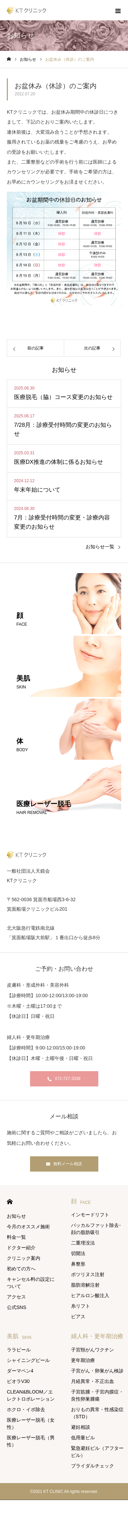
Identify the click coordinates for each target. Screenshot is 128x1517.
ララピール (19, 1349)
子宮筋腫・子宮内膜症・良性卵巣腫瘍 (97, 1395)
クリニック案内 (23, 1258)
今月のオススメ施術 (28, 1226)
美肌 (19, 1336)
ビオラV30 (18, 1381)
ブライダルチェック (92, 1465)
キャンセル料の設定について (31, 1282)
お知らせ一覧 (100, 546)
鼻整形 (78, 1264)
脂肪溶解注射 (85, 1285)
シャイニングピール (28, 1360)
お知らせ (16, 1216)
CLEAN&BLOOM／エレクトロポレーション (31, 1395)
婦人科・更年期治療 (97, 1336)
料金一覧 (16, 1237)
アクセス (16, 1297)
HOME (10, 1202)
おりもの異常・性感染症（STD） (97, 1413)
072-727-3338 (68, 1078)
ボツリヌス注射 (87, 1274)
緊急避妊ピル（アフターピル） (97, 1451)
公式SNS (16, 1307)
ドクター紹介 (21, 1247)
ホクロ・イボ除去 (26, 1409)
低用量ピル (83, 1437)
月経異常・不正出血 (92, 1381)
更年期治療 (83, 1360)
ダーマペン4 (20, 1370)
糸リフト (80, 1306)
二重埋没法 (83, 1243)
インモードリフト (90, 1214)
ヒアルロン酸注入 (90, 1295)
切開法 (78, 1253)
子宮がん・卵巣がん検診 (97, 1370)
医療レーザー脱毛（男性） (31, 1441)
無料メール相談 (67, 1163)
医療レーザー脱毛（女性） (31, 1423)
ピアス (78, 1316)
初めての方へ (21, 1268)
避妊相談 (80, 1427)
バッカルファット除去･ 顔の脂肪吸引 (96, 1228)
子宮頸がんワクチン (92, 1349)
